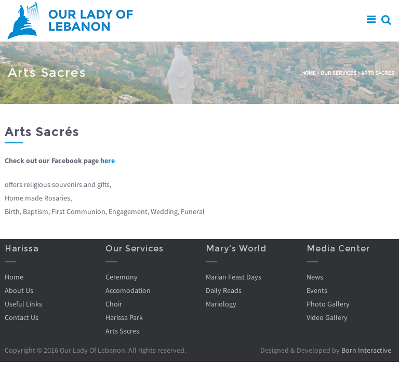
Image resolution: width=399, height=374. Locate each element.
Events (317, 290)
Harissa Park (124, 317)
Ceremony (121, 277)
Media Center (338, 248)
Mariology (221, 304)
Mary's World (236, 248)
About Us (19, 290)
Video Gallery (327, 317)
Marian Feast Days (233, 277)
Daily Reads (224, 290)
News (315, 277)
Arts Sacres (122, 331)
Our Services (338, 72)
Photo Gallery (328, 304)
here (107, 160)
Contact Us (21, 317)
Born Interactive (366, 350)
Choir (113, 304)
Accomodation (128, 290)
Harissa (22, 248)
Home (308, 72)
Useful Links (23, 304)
